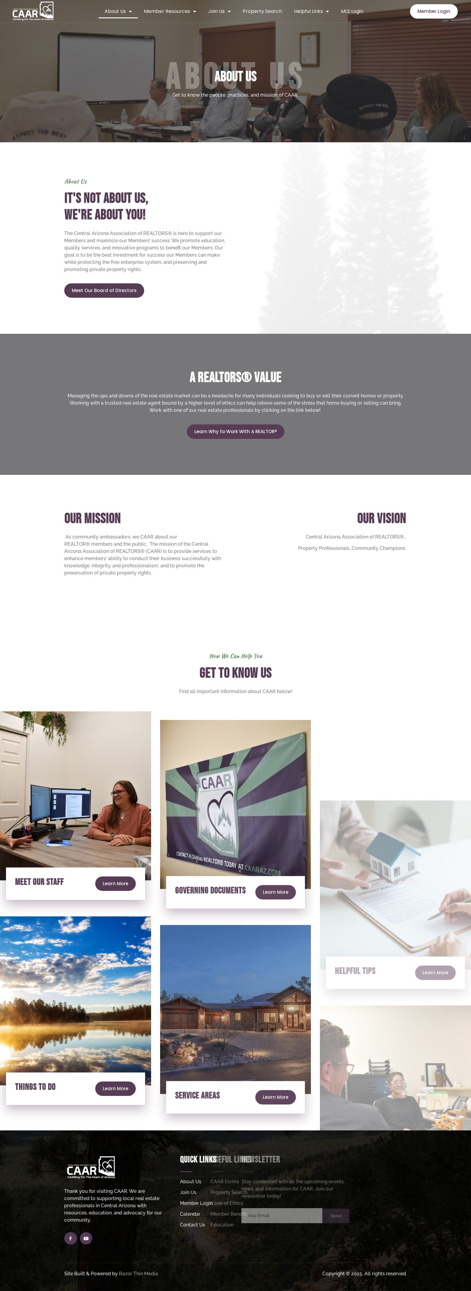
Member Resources (170, 11)
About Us (118, 11)
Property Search (262, 11)
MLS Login (352, 11)
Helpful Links (311, 11)
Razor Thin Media (138, 1280)
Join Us (219, 11)
